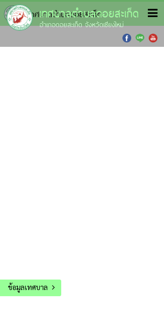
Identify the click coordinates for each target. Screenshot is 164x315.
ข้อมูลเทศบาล (28, 287)
